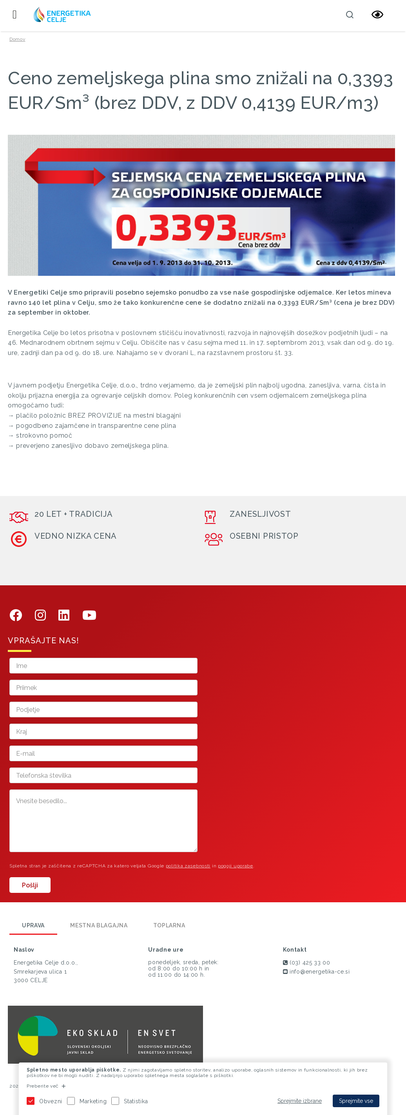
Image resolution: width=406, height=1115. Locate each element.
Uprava (33, 925)
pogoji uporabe (235, 866)
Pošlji (30, 885)
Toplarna (169, 925)
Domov (17, 39)
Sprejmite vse (356, 1101)
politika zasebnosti (188, 866)
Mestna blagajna (99, 925)
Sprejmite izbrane (299, 1101)
